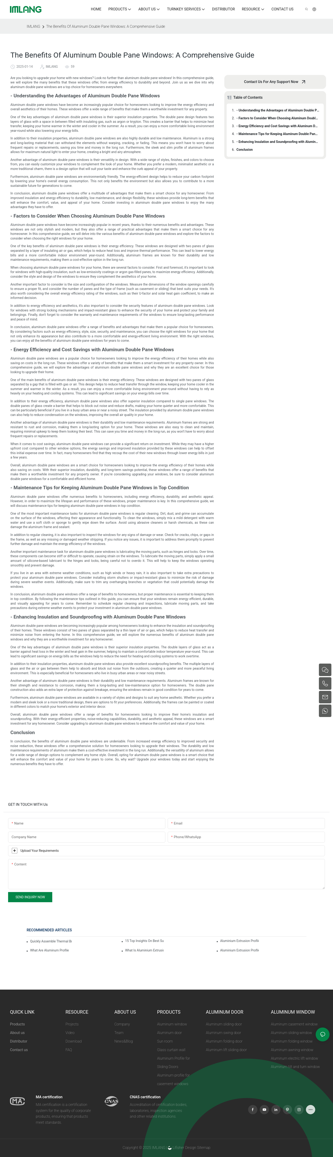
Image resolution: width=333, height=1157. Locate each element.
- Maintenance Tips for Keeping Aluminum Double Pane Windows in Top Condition (278, 134)
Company (122, 1024)
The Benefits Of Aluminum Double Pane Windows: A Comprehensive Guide (105, 26)
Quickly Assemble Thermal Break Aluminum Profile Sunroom (51, 941)
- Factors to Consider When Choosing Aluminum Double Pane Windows (278, 118)
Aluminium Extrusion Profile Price (239, 950)
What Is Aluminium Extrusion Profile (144, 950)
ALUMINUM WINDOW (293, 1012)
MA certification (49, 1097)
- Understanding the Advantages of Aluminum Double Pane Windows (278, 110)
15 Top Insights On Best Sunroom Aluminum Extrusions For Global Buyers (144, 941)
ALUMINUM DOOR (224, 1012)
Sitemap (203, 1147)
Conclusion (245, 149)
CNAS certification (145, 1097)
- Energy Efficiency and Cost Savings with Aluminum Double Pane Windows (278, 126)
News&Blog (123, 1041)
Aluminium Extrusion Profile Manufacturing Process (239, 941)
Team (118, 1033)
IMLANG (33, 26)
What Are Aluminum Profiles (49, 950)
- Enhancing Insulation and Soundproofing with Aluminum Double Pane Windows (278, 142)
